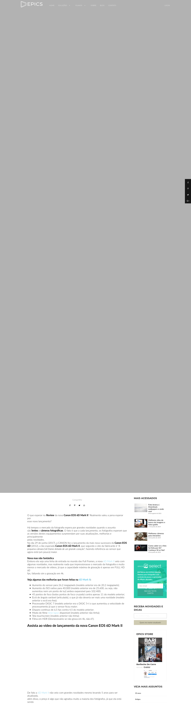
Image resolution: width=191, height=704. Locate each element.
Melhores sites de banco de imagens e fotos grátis (156, 522)
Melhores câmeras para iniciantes (156, 534)
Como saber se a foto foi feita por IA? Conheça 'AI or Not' (157, 547)
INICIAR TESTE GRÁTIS (150, 592)
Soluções (65, 5)
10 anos (138, 693)
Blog (102, 5)
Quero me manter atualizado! (150, 622)
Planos (81, 5)
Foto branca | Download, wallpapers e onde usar (156, 507)
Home (52, 5)
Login (167, 5)
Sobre (93, 5)
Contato (112, 5)
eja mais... (149, 579)
